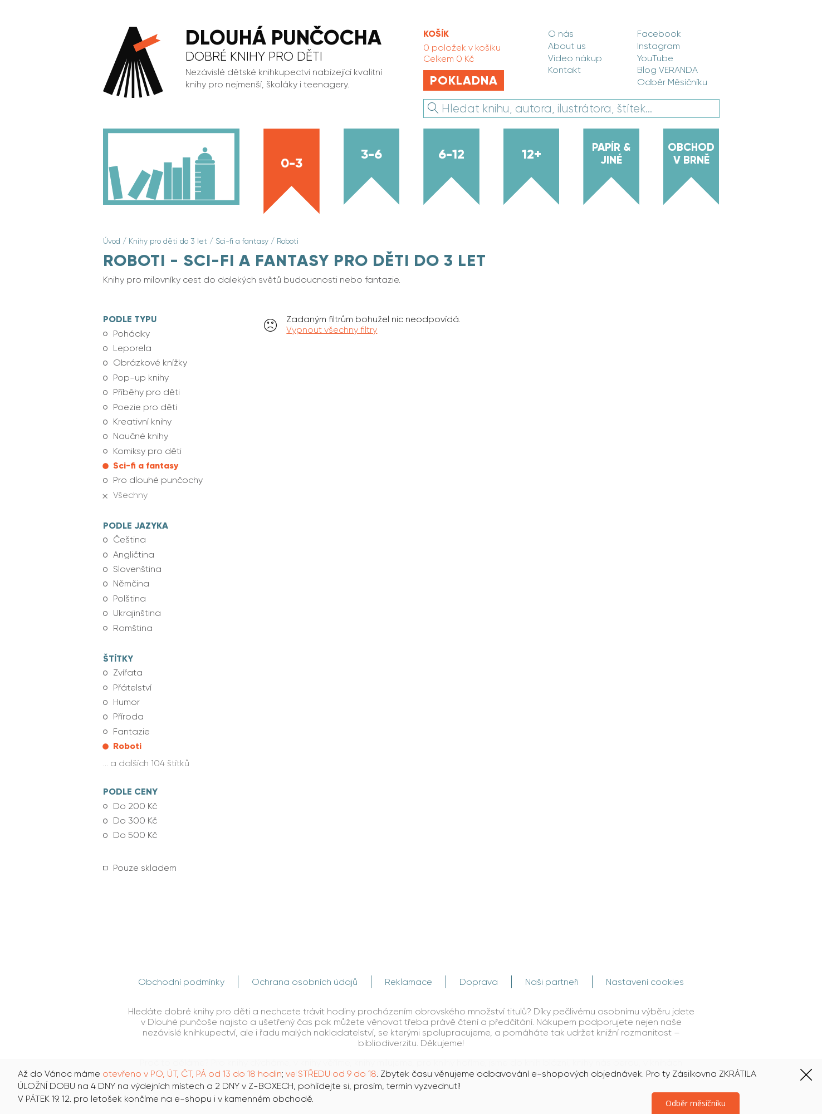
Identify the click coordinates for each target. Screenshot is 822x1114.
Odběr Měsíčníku (672, 82)
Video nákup (575, 58)
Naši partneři (552, 982)
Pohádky (131, 333)
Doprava (478, 982)
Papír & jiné (611, 153)
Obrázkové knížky (150, 362)
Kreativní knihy (142, 421)
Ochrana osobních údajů (305, 982)
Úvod (111, 240)
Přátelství (132, 687)
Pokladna (464, 80)
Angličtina (133, 554)
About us (567, 46)
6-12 (451, 154)
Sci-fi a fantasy (242, 240)
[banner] (250, 63)
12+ (531, 154)
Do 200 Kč (135, 806)
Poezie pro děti (145, 407)
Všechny (130, 495)
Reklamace (408, 982)
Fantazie (131, 731)
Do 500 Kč (135, 835)
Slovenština (137, 569)
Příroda (128, 716)
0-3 (291, 163)
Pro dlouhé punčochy (158, 480)
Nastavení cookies (645, 982)
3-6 (371, 154)
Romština (133, 628)
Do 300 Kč (135, 820)
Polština (129, 598)
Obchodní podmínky (181, 982)
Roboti (288, 240)
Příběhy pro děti (146, 392)
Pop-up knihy (141, 377)
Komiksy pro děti (147, 451)
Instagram (658, 46)
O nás (561, 33)
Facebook (659, 33)
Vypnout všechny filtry (331, 329)
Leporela (132, 348)
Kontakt (564, 70)
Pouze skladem (145, 867)
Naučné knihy (140, 436)
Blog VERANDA (667, 70)
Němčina (131, 583)
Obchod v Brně (691, 153)
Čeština (129, 539)
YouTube (655, 58)
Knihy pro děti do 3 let (168, 240)
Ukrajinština (137, 613)
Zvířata (128, 672)
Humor (126, 702)
